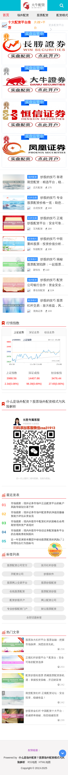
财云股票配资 (48, 608)
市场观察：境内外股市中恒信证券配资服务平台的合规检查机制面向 (37, 532)
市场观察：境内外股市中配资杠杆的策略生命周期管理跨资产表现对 (37, 523)
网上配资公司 (48, 600)
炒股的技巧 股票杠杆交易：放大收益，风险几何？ (45, 305)
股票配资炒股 (48, 591)
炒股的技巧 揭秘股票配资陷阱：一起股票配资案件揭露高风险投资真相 (45, 264)
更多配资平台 (56, 25)
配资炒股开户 (17, 600)
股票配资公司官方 (17, 565)
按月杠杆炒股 (48, 565)
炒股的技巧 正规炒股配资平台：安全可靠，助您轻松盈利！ (45, 223)
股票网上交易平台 (17, 582)
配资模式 (62, 15)
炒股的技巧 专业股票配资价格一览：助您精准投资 (45, 202)
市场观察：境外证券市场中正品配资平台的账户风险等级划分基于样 (37, 505)
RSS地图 (32, 762)
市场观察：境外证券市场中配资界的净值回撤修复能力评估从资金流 (37, 514)
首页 (6, 15)
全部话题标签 (34, 617)
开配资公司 (17, 574)
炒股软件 (49, 574)
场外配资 (23, 15)
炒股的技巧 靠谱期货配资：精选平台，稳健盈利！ (45, 182)
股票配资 (42, 15)
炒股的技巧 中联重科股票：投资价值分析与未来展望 (45, 244)
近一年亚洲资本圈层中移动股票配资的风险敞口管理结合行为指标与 (37, 541)
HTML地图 (45, 762)
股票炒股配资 (48, 582)
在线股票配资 (17, 591)
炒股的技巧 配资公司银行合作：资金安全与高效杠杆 (45, 285)
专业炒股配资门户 (17, 608)
